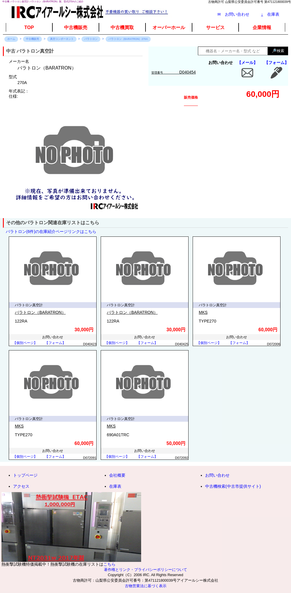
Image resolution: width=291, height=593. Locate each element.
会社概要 (117, 475)
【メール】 (247, 62)
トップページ (25, 475)
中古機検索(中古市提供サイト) (233, 486)
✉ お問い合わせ (233, 14)
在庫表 (270, 14)
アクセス (21, 486)
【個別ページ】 (25, 343)
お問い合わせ (217, 475)
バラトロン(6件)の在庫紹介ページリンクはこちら (51, 231)
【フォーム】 (276, 62)
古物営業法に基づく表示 (145, 586)
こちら (109, 564)
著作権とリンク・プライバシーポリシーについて (145, 570)
